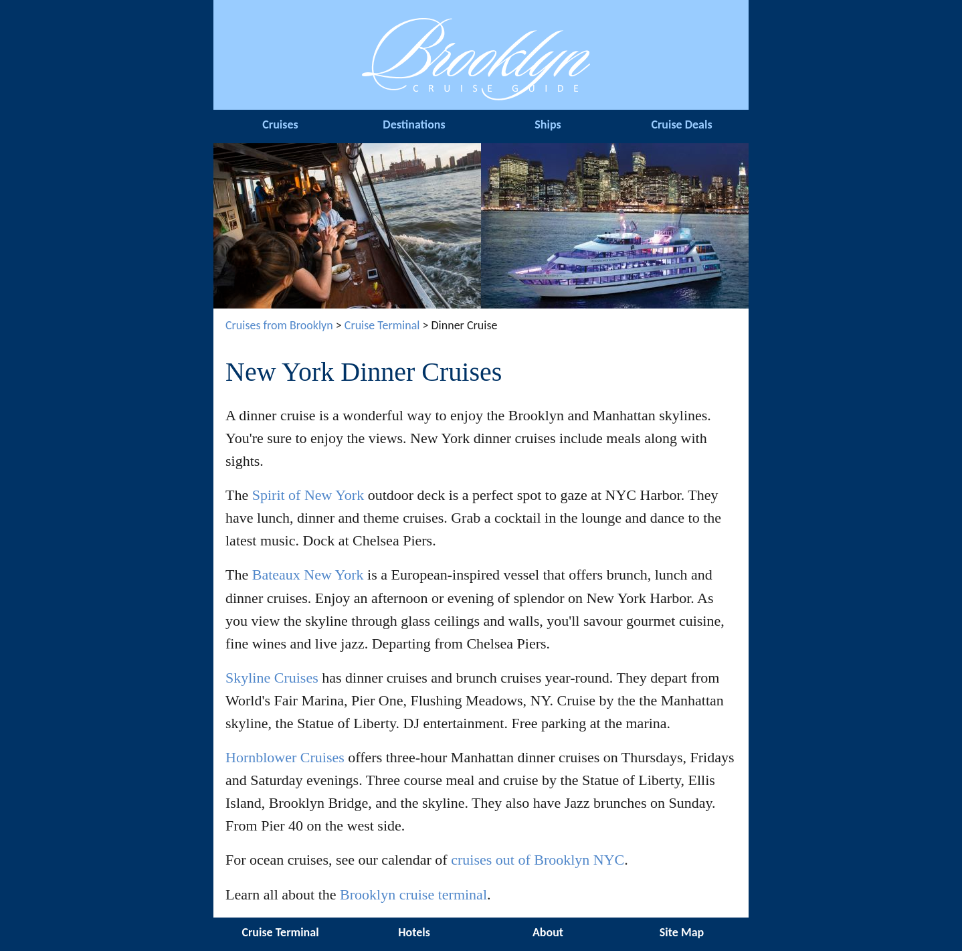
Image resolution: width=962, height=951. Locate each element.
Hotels (414, 932)
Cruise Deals (681, 124)
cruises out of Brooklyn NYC (537, 859)
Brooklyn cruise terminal (413, 894)
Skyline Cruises (271, 677)
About (548, 932)
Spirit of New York (308, 495)
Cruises (280, 124)
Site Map (682, 932)
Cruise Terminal (382, 325)
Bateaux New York (308, 574)
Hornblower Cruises (285, 757)
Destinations (414, 124)
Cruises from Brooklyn (279, 325)
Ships (548, 124)
